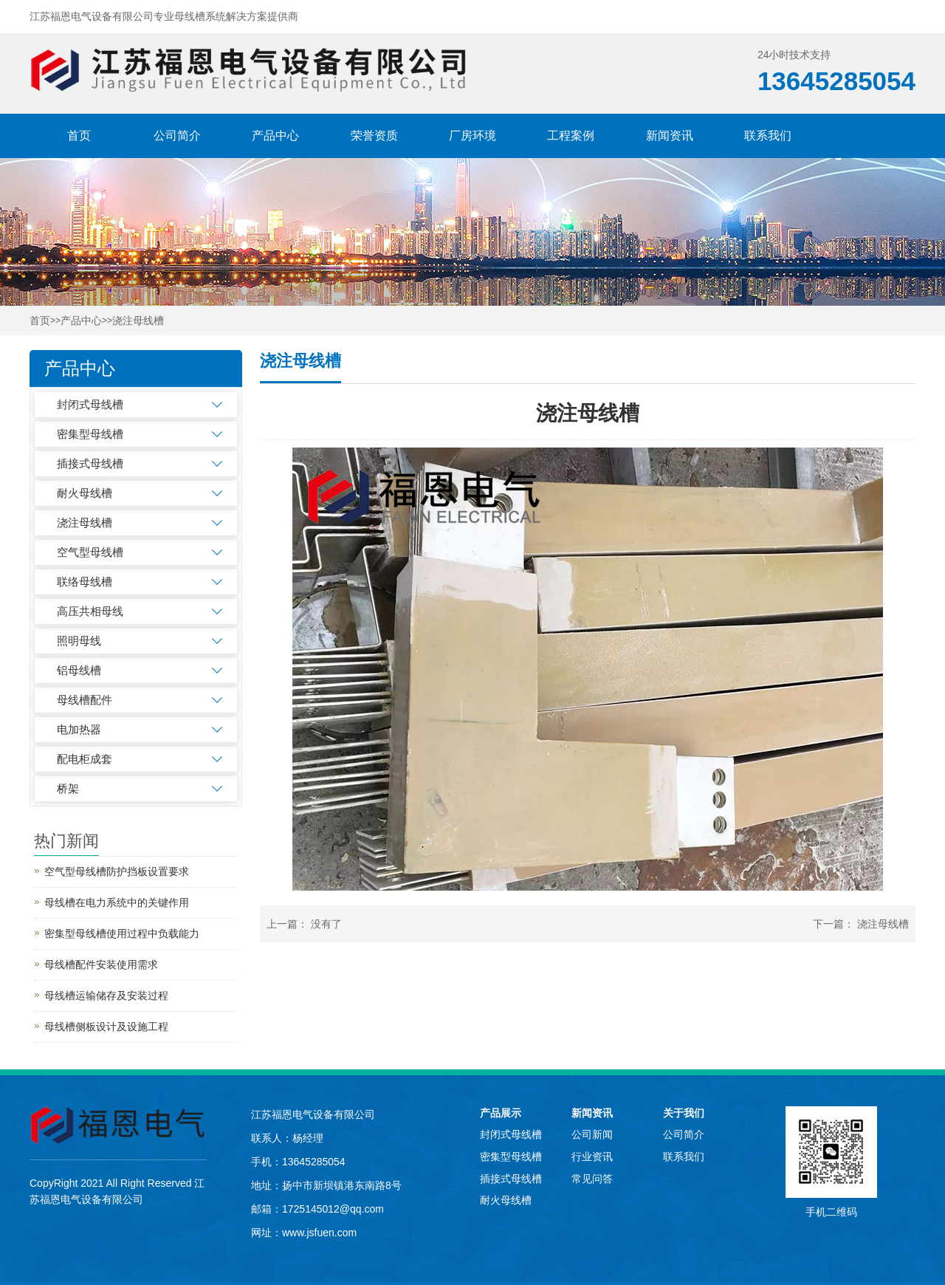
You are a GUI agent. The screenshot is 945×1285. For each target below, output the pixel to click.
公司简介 (177, 135)
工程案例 (570, 135)
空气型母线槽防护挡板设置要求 (116, 871)
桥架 (68, 788)
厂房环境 (472, 135)
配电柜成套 (84, 759)
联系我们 (767, 135)
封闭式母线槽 (90, 404)
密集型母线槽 (90, 434)
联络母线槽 (84, 581)
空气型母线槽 (90, 552)
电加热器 (79, 729)
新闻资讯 (669, 135)
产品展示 (500, 1113)
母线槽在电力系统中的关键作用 (116, 902)
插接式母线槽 (90, 463)
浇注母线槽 (138, 320)
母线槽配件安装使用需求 (101, 964)
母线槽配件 (84, 699)
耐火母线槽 (84, 493)
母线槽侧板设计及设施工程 (106, 1026)
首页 (79, 135)
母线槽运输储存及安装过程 (106, 995)
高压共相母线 (90, 611)
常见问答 (592, 1179)
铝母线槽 (79, 670)
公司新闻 (592, 1134)
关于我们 (683, 1113)
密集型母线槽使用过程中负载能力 (121, 933)
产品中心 (275, 135)
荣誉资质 (374, 135)
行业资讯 (592, 1156)
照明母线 (79, 640)
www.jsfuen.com (319, 1232)
